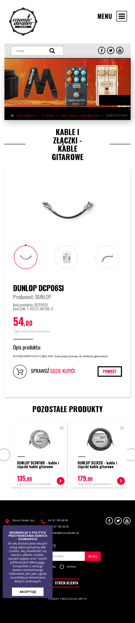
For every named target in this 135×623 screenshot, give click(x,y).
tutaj (41, 562)
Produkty (48, 115)
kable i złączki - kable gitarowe (79, 115)
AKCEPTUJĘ (28, 592)
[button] (71, 567)
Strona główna (26, 115)
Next (119, 100)
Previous (111, 100)
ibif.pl (82, 599)
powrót (110, 371)
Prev (3, 454)
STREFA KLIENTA (66, 582)
